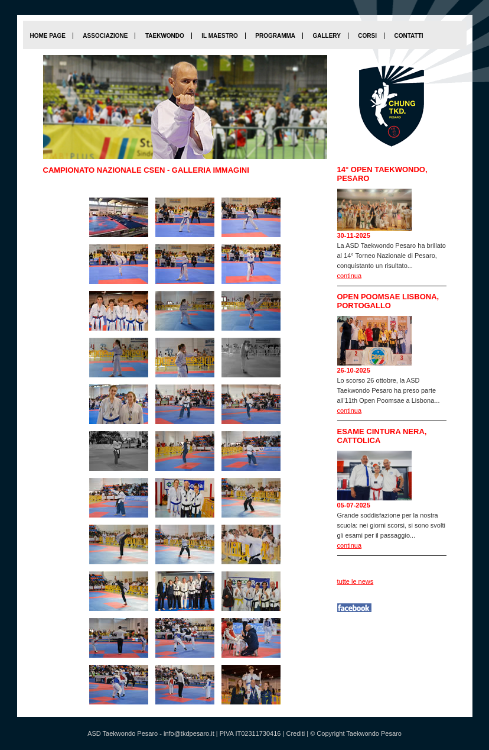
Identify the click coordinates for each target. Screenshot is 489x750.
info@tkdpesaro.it (189, 733)
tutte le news (355, 581)
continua (349, 275)
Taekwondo (164, 36)
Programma (275, 36)
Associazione (105, 36)
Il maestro (219, 36)
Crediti (295, 733)
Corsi (367, 36)
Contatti (408, 36)
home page (48, 36)
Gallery (326, 36)
